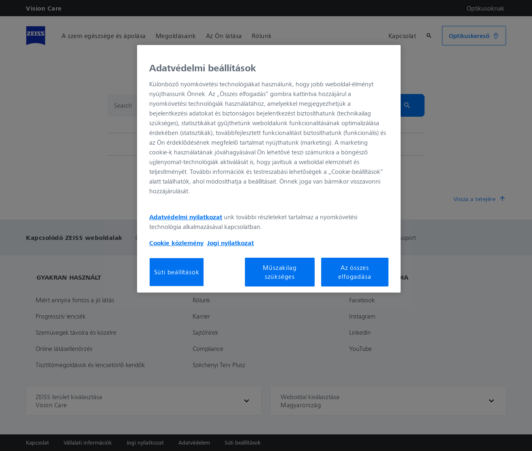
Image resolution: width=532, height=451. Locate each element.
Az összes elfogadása (354, 272)
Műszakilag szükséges (279, 272)
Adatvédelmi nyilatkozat (185, 216)
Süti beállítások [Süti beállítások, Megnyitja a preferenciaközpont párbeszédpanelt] (177, 271)
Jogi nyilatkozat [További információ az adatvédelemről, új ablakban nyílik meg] (230, 242)
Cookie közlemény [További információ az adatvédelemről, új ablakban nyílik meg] (176, 242)
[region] (269, 168)
